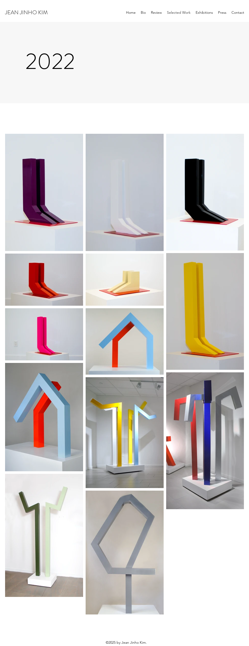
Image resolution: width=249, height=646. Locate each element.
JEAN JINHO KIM (26, 12)
